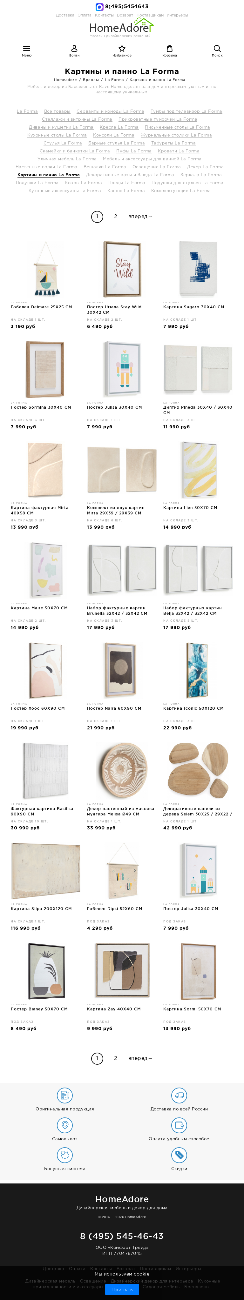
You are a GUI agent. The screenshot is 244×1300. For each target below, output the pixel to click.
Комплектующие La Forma (181, 191)
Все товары (57, 111)
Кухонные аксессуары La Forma (65, 191)
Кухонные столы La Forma (57, 135)
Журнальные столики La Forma (176, 135)
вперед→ (140, 216)
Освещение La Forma (156, 167)
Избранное (122, 55)
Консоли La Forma (113, 135)
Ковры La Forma (83, 183)
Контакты (101, 1269)
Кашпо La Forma (126, 191)
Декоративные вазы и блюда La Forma (130, 175)
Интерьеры (177, 15)
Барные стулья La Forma (116, 143)
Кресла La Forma (119, 127)
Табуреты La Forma (173, 143)
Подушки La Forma (37, 183)
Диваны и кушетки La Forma (61, 127)
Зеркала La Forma (201, 175)
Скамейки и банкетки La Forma (75, 151)
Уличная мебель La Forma (67, 159)
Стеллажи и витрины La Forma (77, 119)
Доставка (65, 15)
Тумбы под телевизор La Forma (186, 111)
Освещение (93, 1281)
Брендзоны (197, 1287)
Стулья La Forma (63, 143)
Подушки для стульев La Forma (187, 183)
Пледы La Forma (127, 183)
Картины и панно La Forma (48, 175)
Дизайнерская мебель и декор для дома (122, 1201)
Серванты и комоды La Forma (110, 111)
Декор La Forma (205, 167)
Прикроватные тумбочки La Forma (158, 119)
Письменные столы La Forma (177, 127)
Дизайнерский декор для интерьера (152, 1281)
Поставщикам (155, 1269)
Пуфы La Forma (134, 151)
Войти (74, 55)
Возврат (126, 1269)
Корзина (169, 55)
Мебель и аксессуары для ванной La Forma (152, 159)
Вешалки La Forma (105, 167)
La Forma (27, 111)
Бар (112, 1287)
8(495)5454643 (127, 6)
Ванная (129, 1287)
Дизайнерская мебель (50, 1281)
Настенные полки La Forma (47, 167)
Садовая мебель (161, 1287)
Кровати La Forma (179, 151)
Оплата (85, 15)
